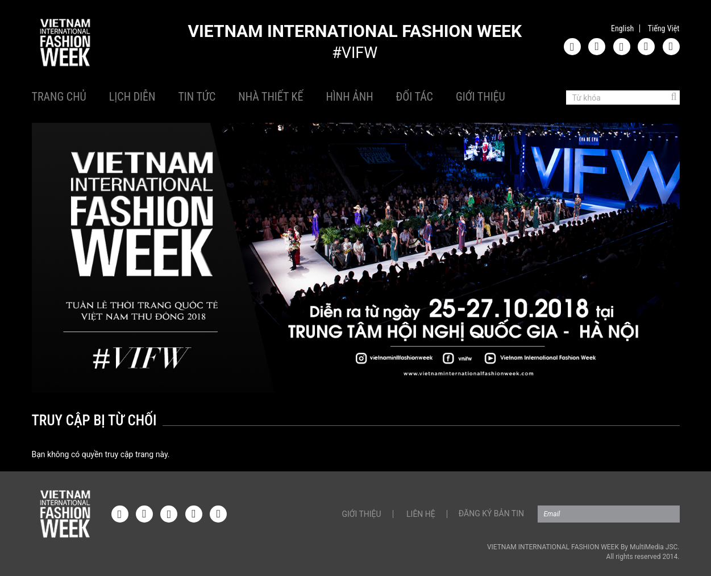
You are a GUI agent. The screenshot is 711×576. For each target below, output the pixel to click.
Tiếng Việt (664, 28)
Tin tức (196, 96)
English (622, 28)
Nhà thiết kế (270, 96)
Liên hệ (420, 514)
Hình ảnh (349, 96)
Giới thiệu (480, 96)
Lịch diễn (132, 96)
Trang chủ (59, 96)
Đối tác (414, 96)
